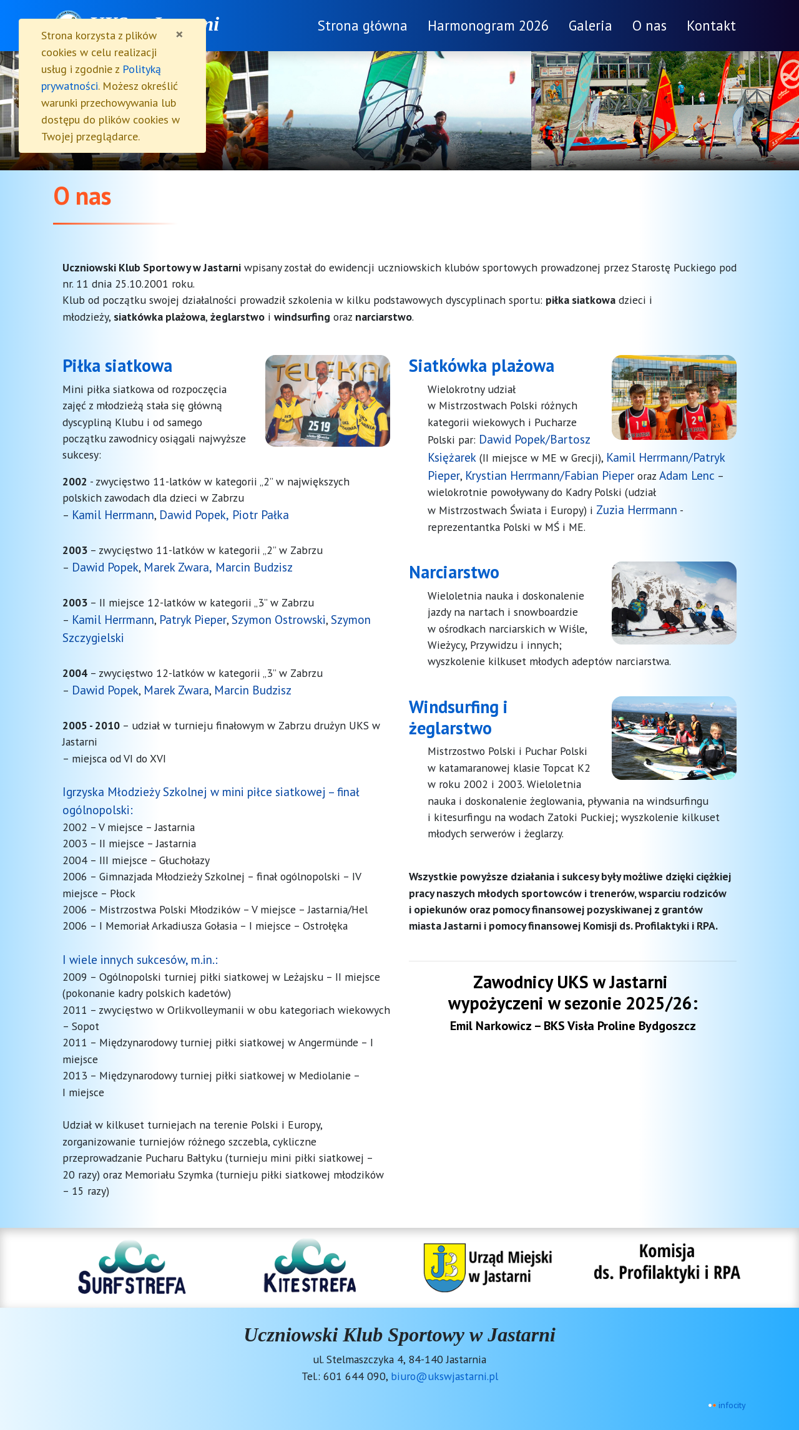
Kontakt (711, 25)
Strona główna (363, 25)
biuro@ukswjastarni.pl (444, 1376)
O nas (649, 25)
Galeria (590, 25)
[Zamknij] (179, 34)
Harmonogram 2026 (488, 25)
